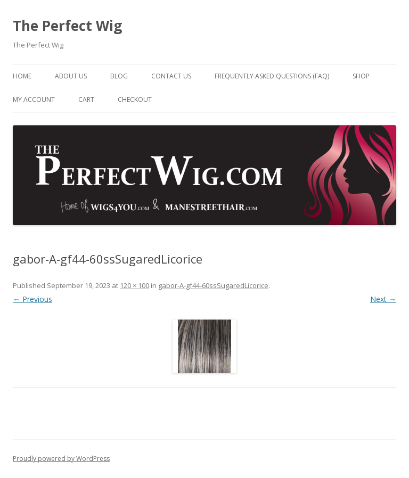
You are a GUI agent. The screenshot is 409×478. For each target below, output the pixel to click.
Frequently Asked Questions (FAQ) (272, 76)
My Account (34, 99)
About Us (71, 76)
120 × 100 (134, 285)
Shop (361, 76)
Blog (119, 76)
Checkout (135, 99)
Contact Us (171, 76)
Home (22, 76)
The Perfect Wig (67, 25)
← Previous (32, 299)
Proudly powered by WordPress (61, 458)
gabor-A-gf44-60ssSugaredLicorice (213, 285)
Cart (86, 99)
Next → (383, 299)
